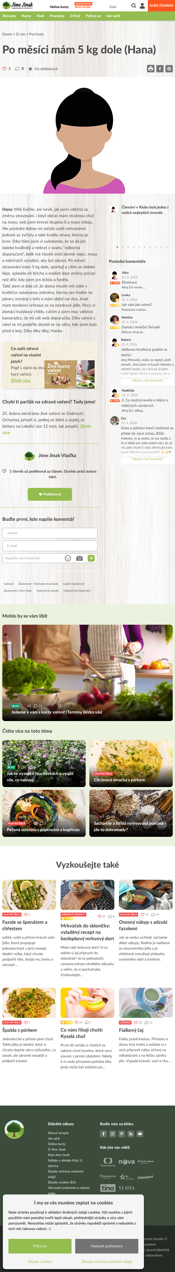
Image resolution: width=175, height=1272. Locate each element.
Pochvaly (36, 34)
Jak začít (113, 16)
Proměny (57, 16)
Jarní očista (82, 7)
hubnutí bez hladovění (77, 590)
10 (166, 247)
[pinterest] (169, 68)
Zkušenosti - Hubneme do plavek (38, 583)
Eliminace (129, 282)
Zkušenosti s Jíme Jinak (18, 590)
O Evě (75, 16)
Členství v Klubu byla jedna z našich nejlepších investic (145, 210)
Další (112, 7)
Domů (7, 34)
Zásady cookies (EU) (62, 1182)
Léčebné (125, 1022)
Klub (40, 16)
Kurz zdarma (161, 5)
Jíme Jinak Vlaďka (57, 455)
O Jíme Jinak (57, 1149)
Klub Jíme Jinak (58, 1155)
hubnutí (8, 583)
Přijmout (40, 1246)
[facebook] (160, 68)
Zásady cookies (40, 1262)
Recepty (9, 16)
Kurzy (26, 16)
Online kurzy (56, 1144)
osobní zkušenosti (73, 583)
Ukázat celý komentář (147, 380)
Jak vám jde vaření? (136, 305)
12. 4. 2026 (130, 277)
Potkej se (93, 16)
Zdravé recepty (58, 1133)
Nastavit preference (107, 1246)
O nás (20, 34)
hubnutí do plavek (48, 590)
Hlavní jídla (12, 914)
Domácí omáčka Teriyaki (140, 327)
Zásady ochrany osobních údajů (107, 1262)
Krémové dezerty (73, 914)
